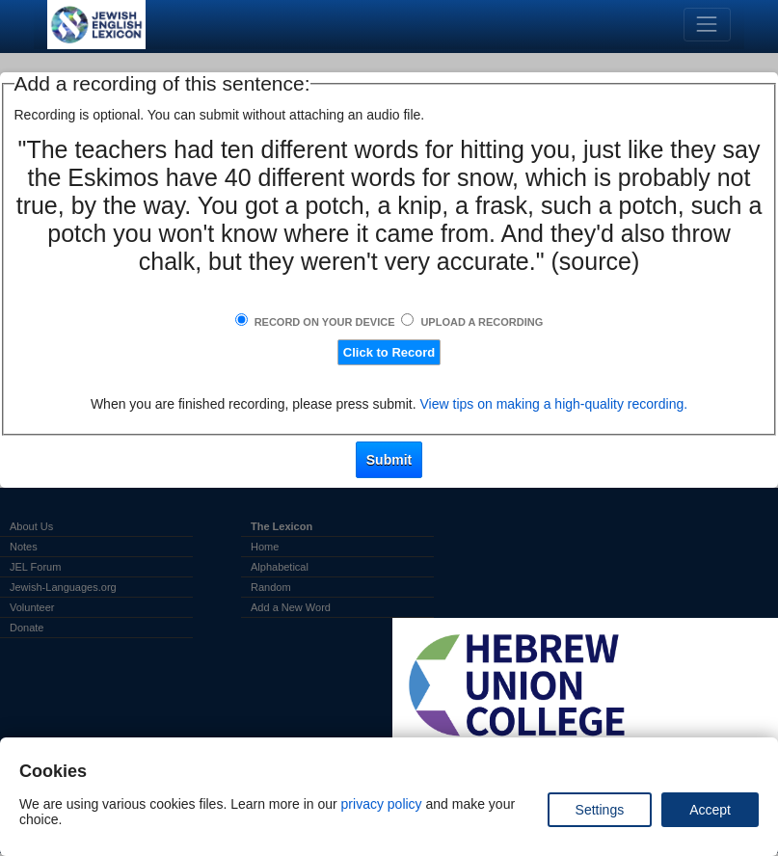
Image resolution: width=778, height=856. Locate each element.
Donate (26, 627)
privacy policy (381, 804)
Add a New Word (291, 607)
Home (265, 546)
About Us (31, 526)
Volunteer (32, 607)
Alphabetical (280, 567)
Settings (600, 809)
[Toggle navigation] (707, 24)
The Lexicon (281, 526)
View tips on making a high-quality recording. (554, 404)
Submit (389, 460)
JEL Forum (35, 567)
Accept (710, 809)
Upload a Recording (481, 322)
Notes (24, 546)
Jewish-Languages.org (63, 587)
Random (271, 587)
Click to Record (389, 352)
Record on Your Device (325, 322)
